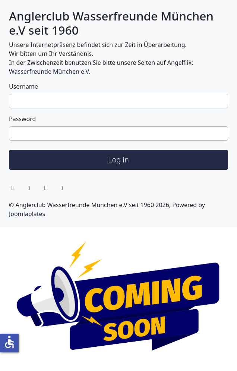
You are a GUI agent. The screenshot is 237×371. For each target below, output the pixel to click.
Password (22, 119)
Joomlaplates (27, 214)
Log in (118, 160)
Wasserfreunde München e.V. (49, 71)
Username (23, 86)
